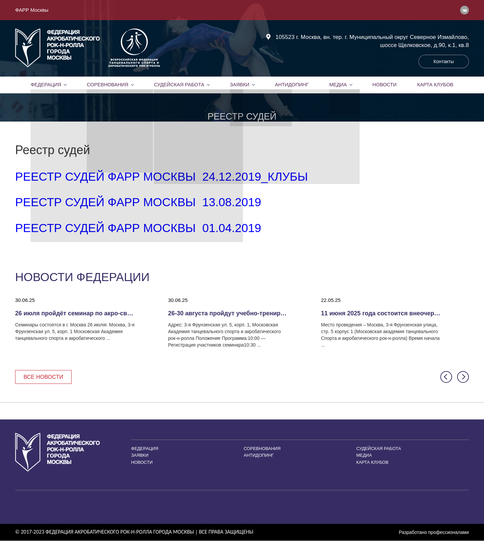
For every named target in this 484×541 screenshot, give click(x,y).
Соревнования (107, 84)
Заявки (239, 84)
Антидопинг (292, 84)
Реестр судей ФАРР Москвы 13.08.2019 (138, 202)
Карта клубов (435, 84)
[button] (446, 377)
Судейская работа (179, 84)
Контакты (444, 61)
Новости (384, 84)
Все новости (44, 377)
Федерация (46, 84)
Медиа (338, 84)
